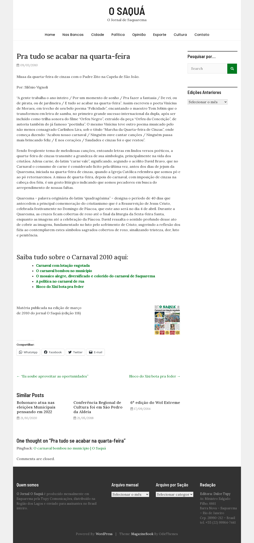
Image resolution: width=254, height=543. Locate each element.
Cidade (97, 34)
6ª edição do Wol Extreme (155, 402)
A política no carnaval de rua (60, 281)
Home (50, 34)
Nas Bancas (73, 34)
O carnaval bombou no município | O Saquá (70, 448)
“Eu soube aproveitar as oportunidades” (52, 376)
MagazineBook (142, 534)
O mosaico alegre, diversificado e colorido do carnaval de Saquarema (95, 276)
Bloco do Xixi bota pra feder (60, 286)
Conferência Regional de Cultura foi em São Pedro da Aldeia (97, 407)
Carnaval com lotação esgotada (63, 265)
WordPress (104, 534)
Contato (201, 34)
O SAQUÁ (127, 10)
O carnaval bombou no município (64, 271)
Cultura (180, 34)
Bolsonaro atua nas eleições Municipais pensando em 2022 (36, 407)
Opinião (139, 34)
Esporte (159, 34)
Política (118, 34)
